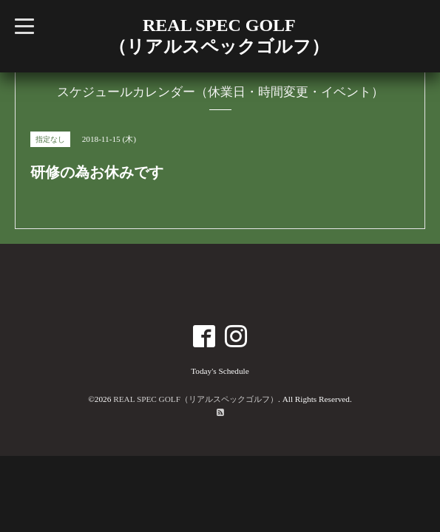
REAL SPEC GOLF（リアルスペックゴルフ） (195, 399)
